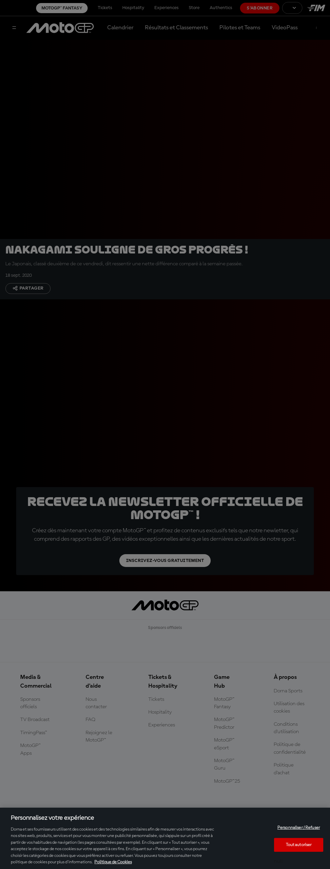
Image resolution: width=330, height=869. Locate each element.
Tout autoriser (299, 844)
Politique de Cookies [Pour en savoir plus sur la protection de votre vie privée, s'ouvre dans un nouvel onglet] (113, 862)
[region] (165, 838)
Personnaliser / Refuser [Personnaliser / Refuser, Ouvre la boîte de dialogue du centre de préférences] (298, 828)
